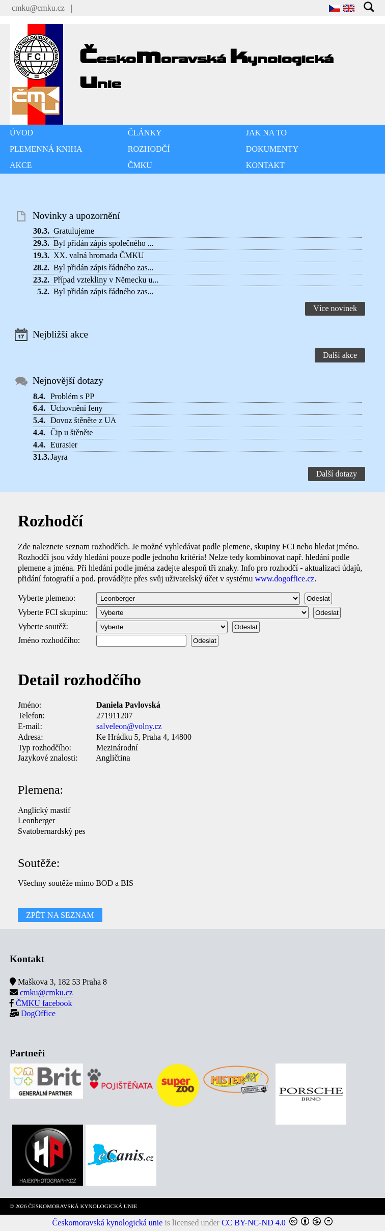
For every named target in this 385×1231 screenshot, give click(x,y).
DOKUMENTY (272, 149)
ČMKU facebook (44, 1003)
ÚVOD (21, 132)
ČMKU (140, 165)
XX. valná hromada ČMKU (98, 255)
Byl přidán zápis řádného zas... (103, 267)
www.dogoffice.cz (285, 578)
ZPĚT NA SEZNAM (60, 915)
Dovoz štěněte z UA (83, 420)
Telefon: (31, 715)
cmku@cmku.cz (38, 8)
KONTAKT (265, 165)
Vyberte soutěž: (43, 626)
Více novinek (335, 308)
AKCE (21, 165)
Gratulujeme (73, 231)
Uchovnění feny (76, 408)
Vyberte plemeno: (46, 598)
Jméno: (29, 705)
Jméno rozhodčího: (49, 640)
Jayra (59, 457)
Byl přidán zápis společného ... (103, 243)
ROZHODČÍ (149, 149)
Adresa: (30, 737)
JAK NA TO (266, 132)
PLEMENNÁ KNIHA (46, 149)
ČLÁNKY (145, 132)
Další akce (340, 355)
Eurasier (63, 444)
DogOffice (38, 1013)
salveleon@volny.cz (129, 726)
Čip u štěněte (71, 432)
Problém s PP (72, 396)
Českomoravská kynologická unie (107, 1222)
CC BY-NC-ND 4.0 (254, 1222)
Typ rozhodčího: (44, 747)
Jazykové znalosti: (48, 757)
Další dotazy (336, 473)
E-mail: (30, 726)
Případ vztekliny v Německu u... (106, 279)
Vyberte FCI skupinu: (53, 612)
